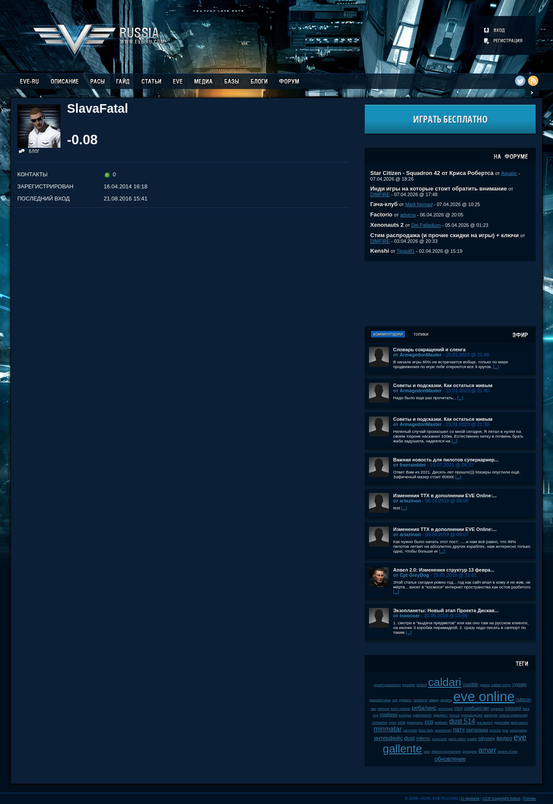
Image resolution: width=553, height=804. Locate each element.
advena (408, 214)
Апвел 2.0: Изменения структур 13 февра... (443, 569)
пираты (445, 700)
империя (491, 715)
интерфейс (388, 738)
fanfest (421, 685)
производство (471, 715)
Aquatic (509, 173)
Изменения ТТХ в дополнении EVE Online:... (445, 495)
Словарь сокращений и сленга (429, 349)
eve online (484, 696)
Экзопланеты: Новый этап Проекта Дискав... (446, 610)
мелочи (384, 709)
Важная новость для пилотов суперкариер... (446, 459)
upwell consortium (387, 685)
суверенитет (422, 715)
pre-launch (485, 723)
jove (505, 730)
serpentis (410, 730)
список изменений (513, 715)
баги (526, 709)
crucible (470, 684)
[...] (496, 366)
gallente (402, 748)
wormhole (445, 709)
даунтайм (501, 723)
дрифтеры (415, 723)
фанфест (440, 715)
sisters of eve (508, 751)
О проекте (470, 798)
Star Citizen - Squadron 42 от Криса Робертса (431, 173)
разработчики (380, 700)
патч (459, 729)
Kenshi (379, 251)
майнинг (441, 723)
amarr (487, 750)
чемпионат (443, 730)
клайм (472, 739)
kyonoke (408, 685)
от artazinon (407, 500)
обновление (450, 759)
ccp (429, 721)
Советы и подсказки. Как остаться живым (443, 385)
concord (513, 708)
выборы (405, 715)
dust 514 (462, 721)
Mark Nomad (418, 204)
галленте (420, 700)
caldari (444, 682)
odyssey (486, 738)
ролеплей (439, 739)
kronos (454, 715)
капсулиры (518, 730)
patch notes (457, 739)
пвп (373, 709)
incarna (495, 730)
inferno (423, 738)
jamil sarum (519, 723)
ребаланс (424, 708)
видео (504, 738)
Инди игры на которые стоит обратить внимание (438, 188)
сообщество (476, 708)
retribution (380, 723)
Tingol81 (406, 251)
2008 (401, 723)
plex (427, 751)
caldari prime (501, 685)
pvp (375, 715)
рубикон (405, 700)
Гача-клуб (383, 204)
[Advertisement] (450, 293)
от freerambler (409, 464)
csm (458, 708)
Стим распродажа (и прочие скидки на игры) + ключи (444, 235)
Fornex (530, 798)
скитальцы (477, 730)
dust (409, 738)
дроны (485, 685)
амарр (434, 700)
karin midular (400, 709)
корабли (497, 709)
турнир (519, 684)
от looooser (406, 615)
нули (392, 723)
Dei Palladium (426, 225)
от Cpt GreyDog (411, 575)
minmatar (388, 729)
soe (395, 700)
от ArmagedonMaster (417, 354)
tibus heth (426, 730)
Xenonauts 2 (387, 225)
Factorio (381, 214)
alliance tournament (446, 751)
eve (520, 737)
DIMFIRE (380, 194)
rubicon (523, 699)
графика (388, 714)
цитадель (469, 751)
